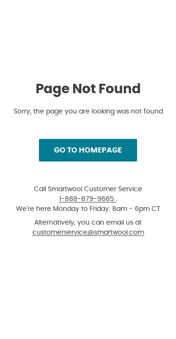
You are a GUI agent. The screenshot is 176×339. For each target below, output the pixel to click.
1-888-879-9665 (87, 198)
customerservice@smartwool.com (88, 232)
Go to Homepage (88, 150)
